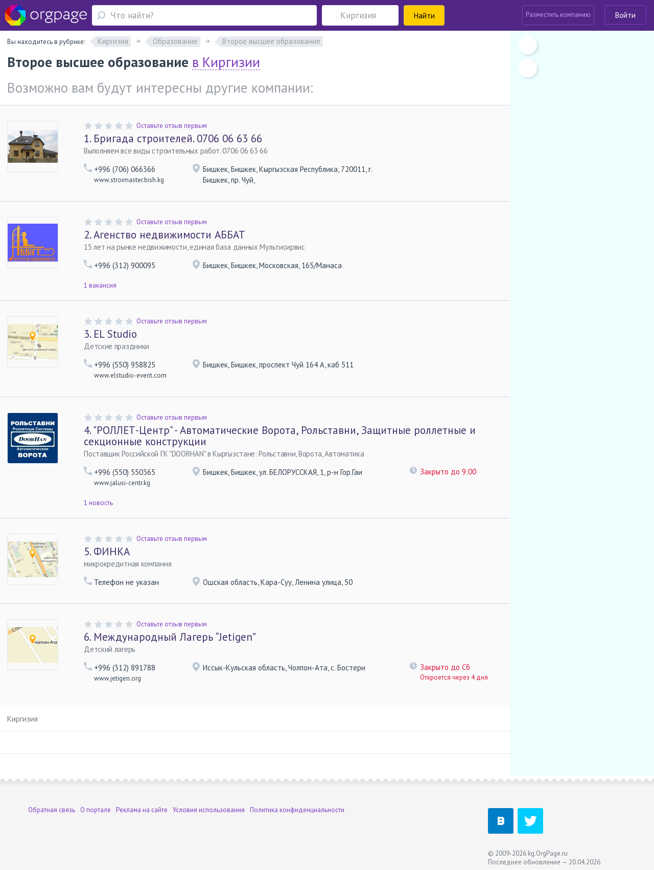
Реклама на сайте (142, 810)
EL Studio (110, 334)
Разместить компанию (558, 14)
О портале (95, 810)
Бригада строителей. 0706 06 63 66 (173, 138)
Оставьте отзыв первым (171, 125)
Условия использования (209, 810)
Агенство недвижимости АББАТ (164, 235)
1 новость (98, 502)
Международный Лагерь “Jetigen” (170, 637)
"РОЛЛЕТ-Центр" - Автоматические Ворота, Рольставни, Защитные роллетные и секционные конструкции (280, 435)
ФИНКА (107, 551)
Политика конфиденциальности (297, 810)
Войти (625, 15)
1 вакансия (100, 285)
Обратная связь (51, 810)
